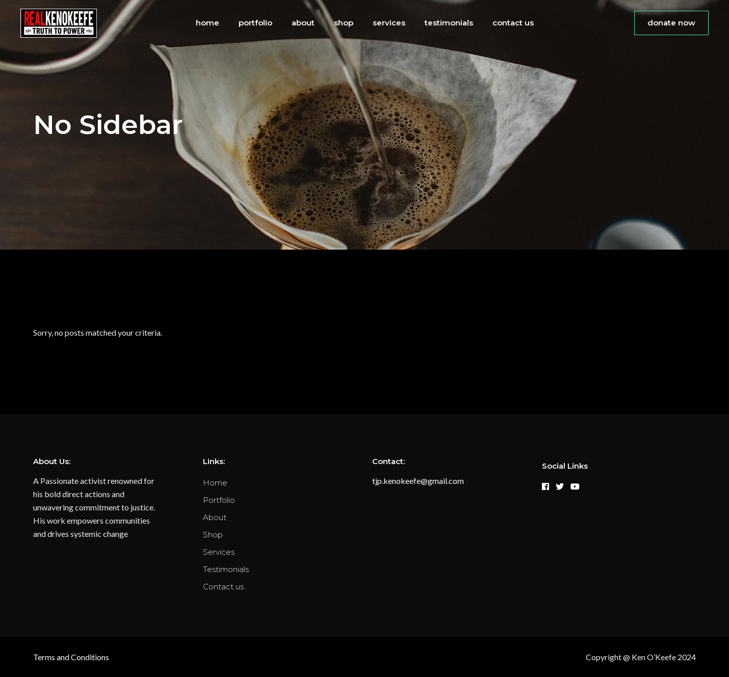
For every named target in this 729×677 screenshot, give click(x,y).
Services (219, 552)
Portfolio (219, 500)
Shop (213, 534)
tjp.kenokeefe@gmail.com (418, 480)
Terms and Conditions (71, 657)
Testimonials (226, 569)
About (214, 517)
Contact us (223, 586)
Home (215, 483)
